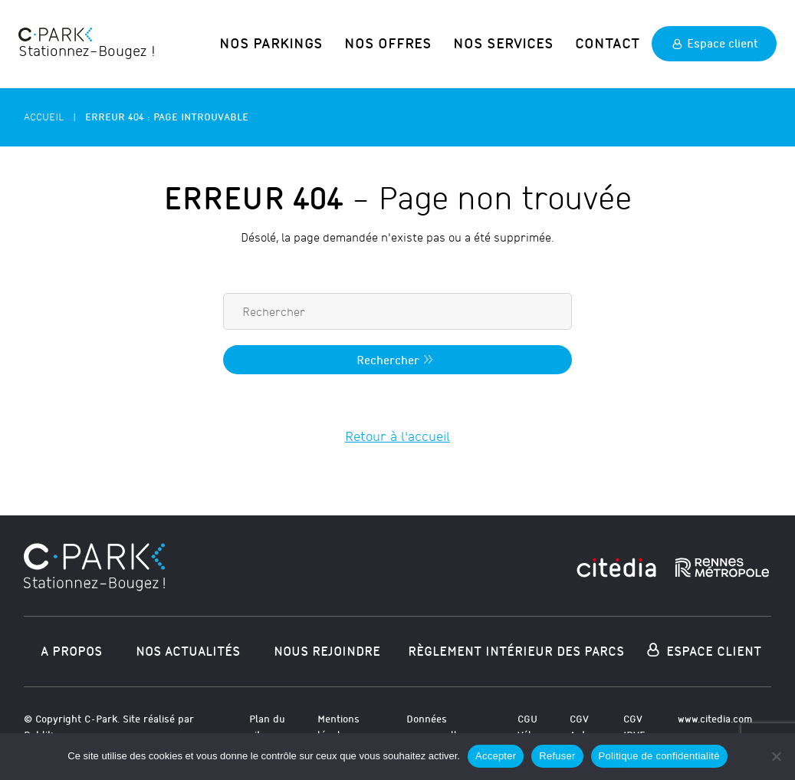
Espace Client (702, 649)
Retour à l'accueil (397, 434)
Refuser (557, 756)
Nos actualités (188, 648)
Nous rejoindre (327, 648)
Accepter (495, 756)
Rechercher (397, 357)
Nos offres (412, 42)
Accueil (44, 113)
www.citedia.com (715, 716)
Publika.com (52, 732)
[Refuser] (776, 756)
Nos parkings (307, 42)
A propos (71, 648)
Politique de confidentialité (659, 756)
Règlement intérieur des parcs (516, 648)
